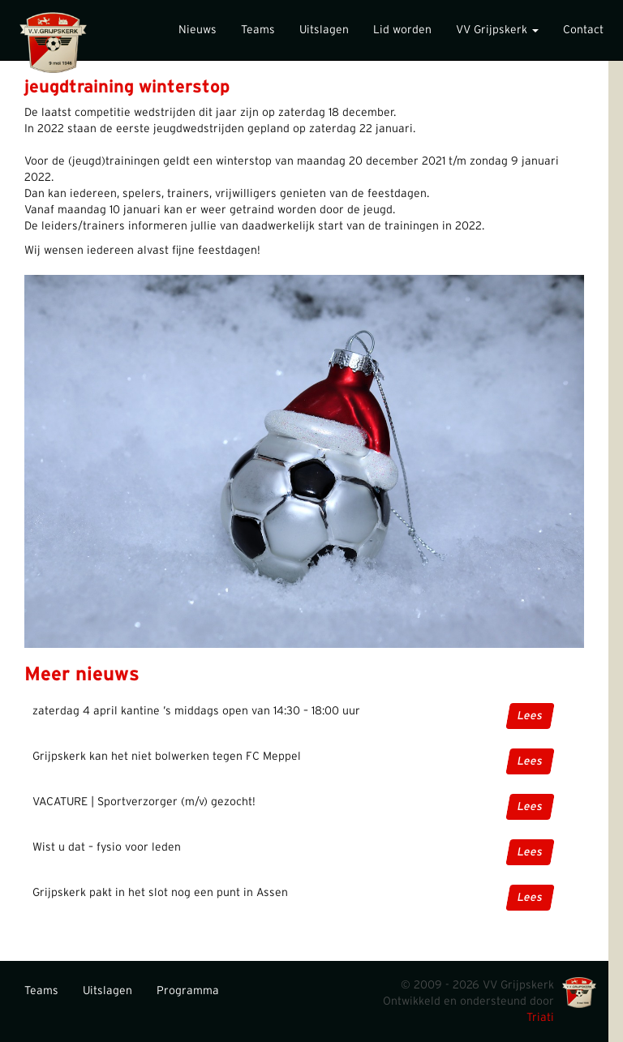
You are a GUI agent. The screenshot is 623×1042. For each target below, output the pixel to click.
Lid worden (402, 30)
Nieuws (197, 30)
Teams (258, 30)
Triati (540, 1017)
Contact (583, 30)
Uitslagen (324, 30)
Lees (530, 716)
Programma (188, 991)
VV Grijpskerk (497, 30)
